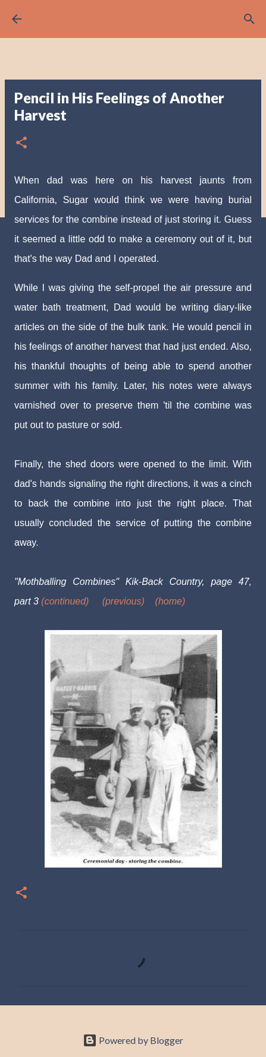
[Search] (249, 19)
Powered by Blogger (133, 1040)
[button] (21, 143)
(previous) (123, 601)
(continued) (65, 601)
